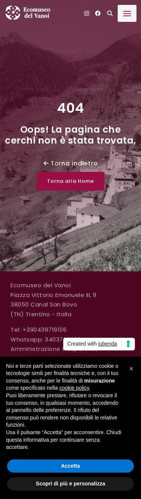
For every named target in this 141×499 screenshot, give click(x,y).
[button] (131, 369)
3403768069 (63, 339)
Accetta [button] (70, 466)
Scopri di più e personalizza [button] (70, 484)
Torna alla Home (70, 181)
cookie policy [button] (74, 388)
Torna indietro (71, 163)
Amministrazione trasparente (55, 349)
